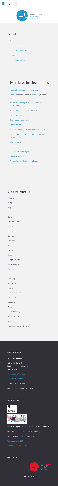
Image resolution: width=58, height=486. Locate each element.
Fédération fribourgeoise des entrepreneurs (26, 129)
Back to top (29, 476)
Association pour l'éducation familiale (23, 111)
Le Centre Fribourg (17, 156)
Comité (12, 55)
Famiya (12, 95)
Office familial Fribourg (18, 142)
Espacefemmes (16, 125)
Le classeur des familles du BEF (18, 446)
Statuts (12, 41)
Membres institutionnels (18, 50)
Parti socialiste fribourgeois (20, 152)
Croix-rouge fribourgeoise (19, 120)
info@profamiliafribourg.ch (16, 374)
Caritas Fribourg (16, 115)
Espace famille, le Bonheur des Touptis (24, 161)
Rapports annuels (16, 46)
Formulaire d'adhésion (18, 60)
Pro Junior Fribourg (17, 147)
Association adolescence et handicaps (24, 90)
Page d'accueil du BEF (15, 441)
